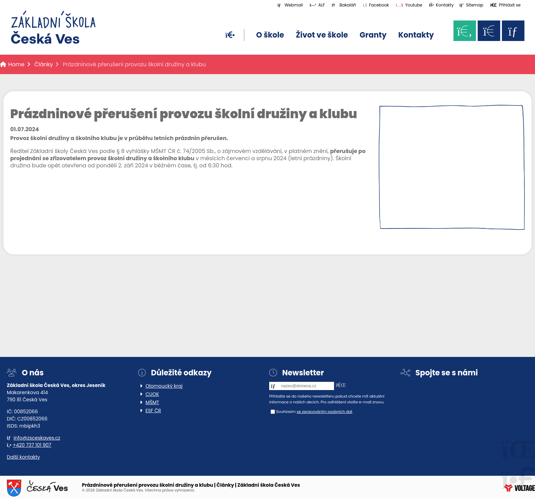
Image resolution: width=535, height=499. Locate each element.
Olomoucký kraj (164, 386)
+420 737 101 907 (32, 445)
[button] (505, 5)
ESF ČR (153, 410)
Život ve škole (322, 35)
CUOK (152, 394)
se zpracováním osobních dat (324, 411)
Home (53, 27)
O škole (270, 35)
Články (43, 64)
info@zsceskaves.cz (37, 437)
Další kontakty (23, 457)
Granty (373, 35)
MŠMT (152, 402)
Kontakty (416, 35)
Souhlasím (286, 411)
